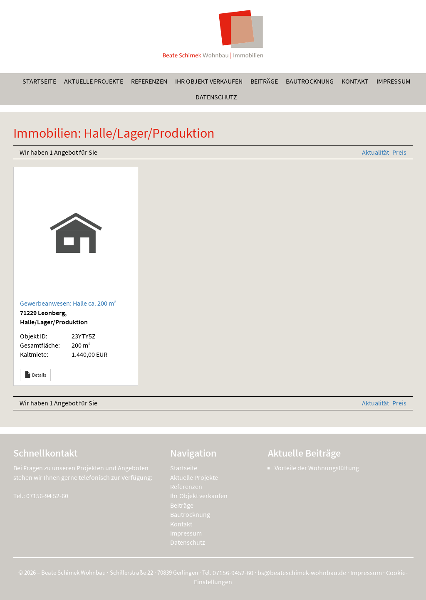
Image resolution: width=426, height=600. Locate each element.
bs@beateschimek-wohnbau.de (302, 572)
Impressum (393, 81)
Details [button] (35, 375)
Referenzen (149, 81)
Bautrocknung (310, 81)
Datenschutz (216, 97)
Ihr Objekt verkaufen (209, 81)
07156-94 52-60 (47, 495)
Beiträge (264, 81)
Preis (399, 152)
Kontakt (355, 81)
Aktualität (376, 152)
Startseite (39, 81)
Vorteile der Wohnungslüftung (317, 468)
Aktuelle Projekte (93, 81)
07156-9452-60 (233, 572)
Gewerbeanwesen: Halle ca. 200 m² (68, 303)
